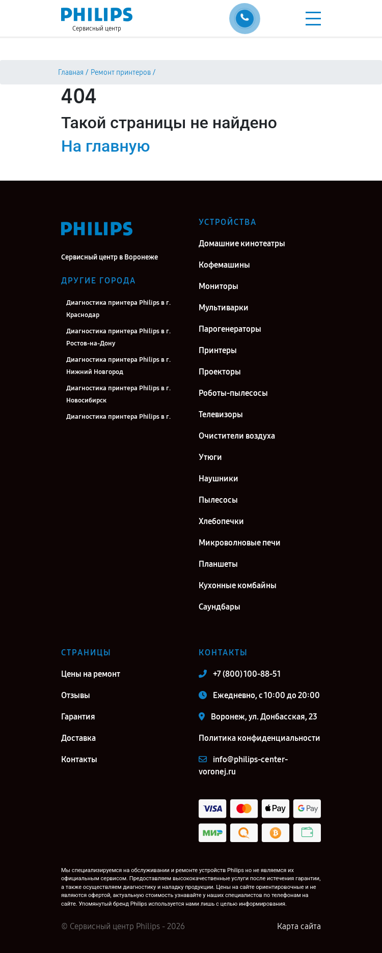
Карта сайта (299, 926)
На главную (105, 146)
